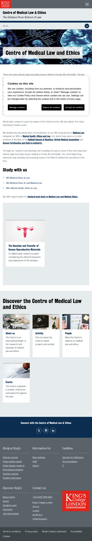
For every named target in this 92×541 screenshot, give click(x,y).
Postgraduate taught (12, 462)
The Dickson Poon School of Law (22, 17)
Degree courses (10, 457)
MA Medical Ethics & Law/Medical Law (24, 183)
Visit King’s (8, 509)
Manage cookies (17, 107)
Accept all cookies (74, 107)
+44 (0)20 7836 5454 (42, 497)
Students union (10, 505)
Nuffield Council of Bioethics (40, 139)
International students (13, 470)
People (68, 333)
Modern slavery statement (54, 531)
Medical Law (78, 132)
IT (63, 466)
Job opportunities (11, 514)
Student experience (12, 478)
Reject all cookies (51, 107)
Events (9, 382)
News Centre (9, 497)
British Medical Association (66, 139)
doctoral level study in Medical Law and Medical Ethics (52, 196)
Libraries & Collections (72, 457)
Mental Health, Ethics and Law (36, 136)
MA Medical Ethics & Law (18, 178)
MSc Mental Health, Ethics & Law (21, 188)
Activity (39, 333)
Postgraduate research (14, 466)
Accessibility (76, 531)
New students (39, 457)
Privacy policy (31, 531)
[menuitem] (16, 458)
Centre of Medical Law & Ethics (24, 12)
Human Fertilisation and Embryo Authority (22, 143)
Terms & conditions (12, 531)
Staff (35, 462)
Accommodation (69, 462)
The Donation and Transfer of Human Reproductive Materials (24, 247)
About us (10, 333)
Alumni (36, 466)
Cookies (6, 536)
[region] (46, 96)
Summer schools (10, 474)
